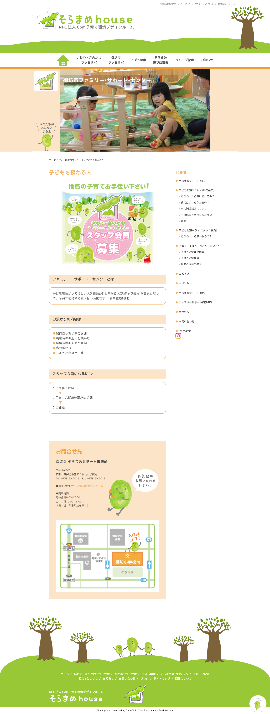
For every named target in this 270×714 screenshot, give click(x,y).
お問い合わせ (167, 4)
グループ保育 (184, 60)
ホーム (65, 674)
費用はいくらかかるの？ (195, 202)
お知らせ (207, 60)
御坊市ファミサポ (116, 60)
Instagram (183, 334)
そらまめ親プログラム (174, 674)
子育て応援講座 (190, 258)
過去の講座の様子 (191, 264)
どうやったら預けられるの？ (198, 196)
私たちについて (88, 678)
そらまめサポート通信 (192, 293)
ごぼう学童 (138, 60)
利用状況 (184, 312)
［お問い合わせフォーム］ (90, 486)
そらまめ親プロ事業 (160, 60)
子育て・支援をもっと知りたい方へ (199, 246)
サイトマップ (204, 4)
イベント (184, 283)
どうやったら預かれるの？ (196, 236)
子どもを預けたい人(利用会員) (196, 190)
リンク (185, 4)
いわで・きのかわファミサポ (88, 60)
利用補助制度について (194, 208)
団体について (227, 4)
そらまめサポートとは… (193, 180)
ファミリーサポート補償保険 (195, 302)
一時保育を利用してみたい (196, 215)
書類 (183, 221)
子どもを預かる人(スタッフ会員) (198, 230)
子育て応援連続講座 (192, 252)
